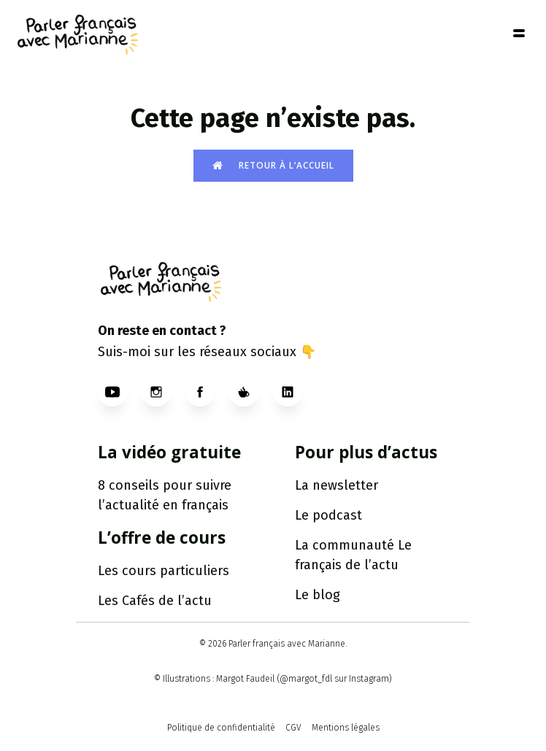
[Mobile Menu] (519, 32)
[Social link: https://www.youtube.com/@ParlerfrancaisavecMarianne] (120, 392)
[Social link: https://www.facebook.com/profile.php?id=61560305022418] (207, 392)
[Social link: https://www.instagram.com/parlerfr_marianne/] (163, 392)
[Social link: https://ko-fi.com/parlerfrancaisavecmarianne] (251, 392)
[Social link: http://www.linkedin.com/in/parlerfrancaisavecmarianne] (295, 392)
